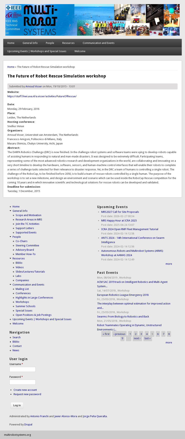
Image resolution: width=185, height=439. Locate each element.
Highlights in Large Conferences (34, 297)
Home (10, 42)
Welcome (79, 51)
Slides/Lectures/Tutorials (30, 271)
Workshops (22, 301)
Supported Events (26, 232)
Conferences (23, 293)
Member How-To (26, 254)
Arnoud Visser (34, 86)
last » (148, 338)
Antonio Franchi (39, 416)
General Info (30, 42)
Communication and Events (98, 42)
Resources (68, 42)
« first (106, 333)
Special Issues (24, 310)
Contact (17, 346)
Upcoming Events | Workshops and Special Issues (36, 51)
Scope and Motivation (28, 215)
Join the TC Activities (27, 223)
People (50, 42)
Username (16, 364)
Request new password (27, 394)
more (169, 263)
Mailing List (22, 288)
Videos (20, 267)
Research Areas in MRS (29, 219)
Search (17, 337)
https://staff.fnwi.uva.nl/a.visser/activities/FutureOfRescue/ (42, 96)
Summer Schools (25, 306)
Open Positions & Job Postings (33, 314)
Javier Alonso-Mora (65, 416)
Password (16, 377)
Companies (22, 280)
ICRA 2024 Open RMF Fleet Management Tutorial (129, 229)
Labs (18, 275)
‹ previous (119, 333)
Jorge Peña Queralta (95, 416)
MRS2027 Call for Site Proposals (120, 211)
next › (137, 338)
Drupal (28, 424)
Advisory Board (25, 249)
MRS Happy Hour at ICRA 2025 (119, 220)
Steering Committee (27, 245)
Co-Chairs (21, 241)
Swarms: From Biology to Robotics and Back (123, 316)
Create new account (25, 389)
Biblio (19, 262)
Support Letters (25, 228)
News (16, 350)
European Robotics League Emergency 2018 (123, 294)
